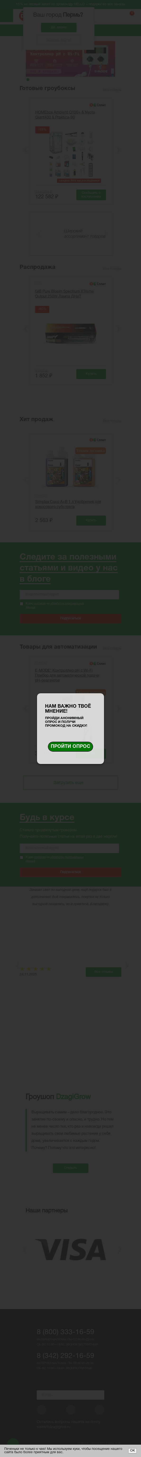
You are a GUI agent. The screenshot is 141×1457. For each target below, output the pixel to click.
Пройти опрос (70, 747)
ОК (132, 1450)
